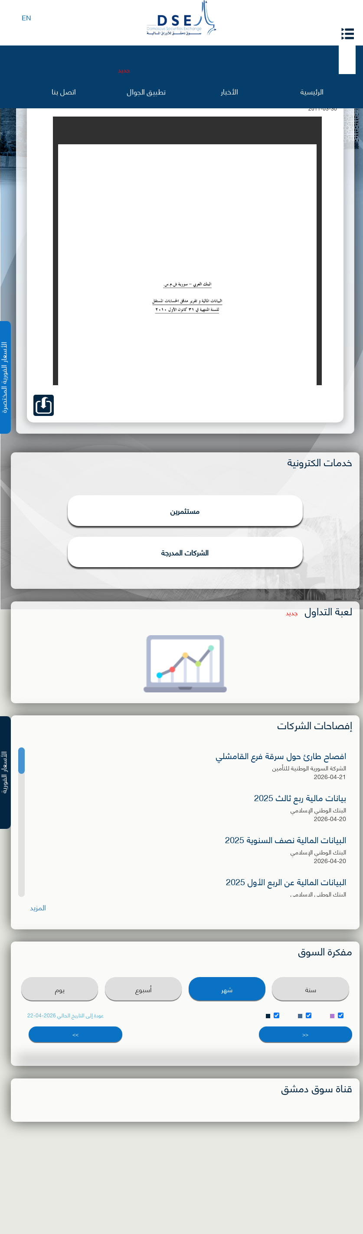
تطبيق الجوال (146, 91)
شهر (226, 989)
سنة (310, 989)
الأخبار (229, 90)
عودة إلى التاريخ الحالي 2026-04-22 (65, 1015)
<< (305, 1034)
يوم (60, 989)
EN (26, 17)
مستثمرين (184, 510)
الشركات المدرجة (185, 552)
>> (75, 1034)
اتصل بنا (64, 90)
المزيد (38, 907)
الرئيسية (312, 90)
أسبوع (143, 989)
